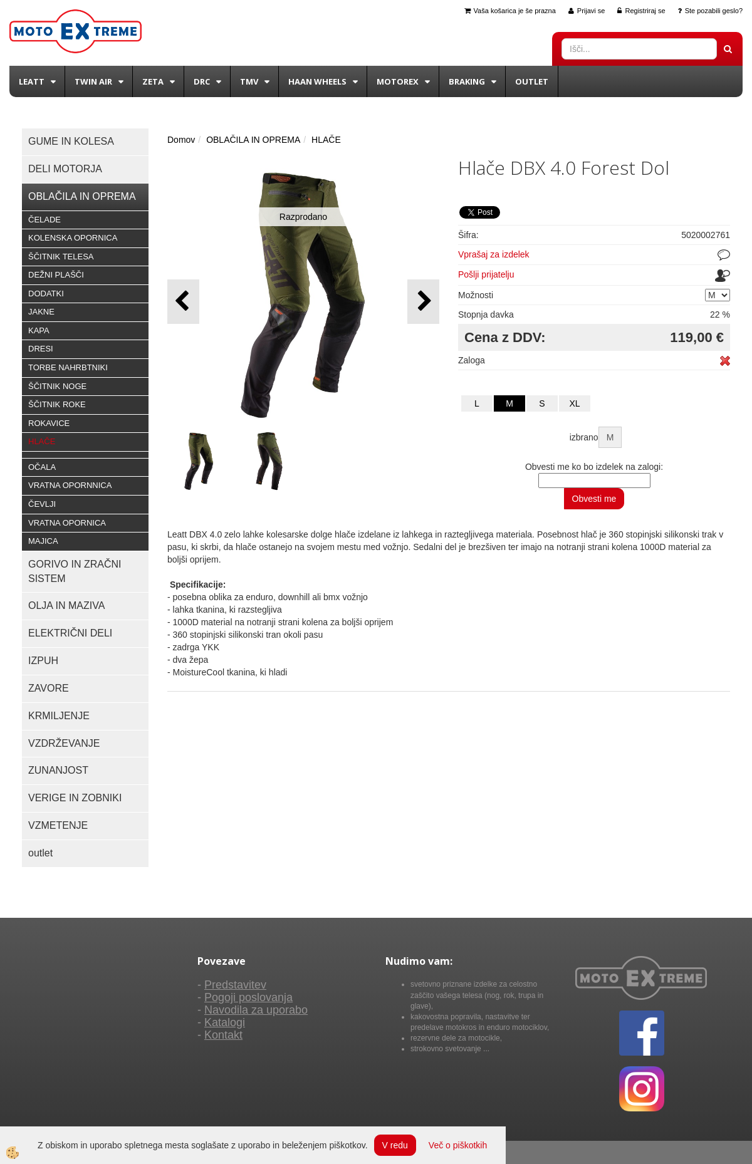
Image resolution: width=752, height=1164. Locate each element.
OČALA (42, 467)
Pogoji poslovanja (248, 997)
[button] (423, 301)
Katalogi (224, 1022)
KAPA (39, 330)
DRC (202, 81)
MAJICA (43, 541)
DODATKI (46, 293)
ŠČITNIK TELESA (61, 256)
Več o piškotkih (458, 1145)
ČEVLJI (42, 504)
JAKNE (41, 311)
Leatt (31, 81)
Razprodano (303, 217)
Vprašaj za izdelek (494, 254)
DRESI (40, 348)
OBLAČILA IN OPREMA (253, 140)
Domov (181, 140)
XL (574, 403)
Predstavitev (235, 985)
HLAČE (41, 441)
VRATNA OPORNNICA (70, 485)
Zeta (153, 81)
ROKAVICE (49, 423)
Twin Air (93, 81)
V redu (395, 1145)
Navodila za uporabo (256, 1010)
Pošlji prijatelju (486, 274)
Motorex (398, 81)
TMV (249, 81)
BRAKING (467, 81)
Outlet (531, 81)
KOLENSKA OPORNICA (72, 237)
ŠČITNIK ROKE (57, 404)
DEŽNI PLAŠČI (56, 274)
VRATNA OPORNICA (67, 522)
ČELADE (44, 219)
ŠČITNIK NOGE (57, 386)
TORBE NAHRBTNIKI (68, 367)
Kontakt (223, 1035)
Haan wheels (317, 81)
